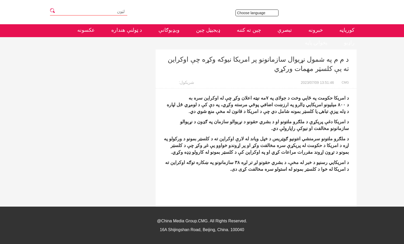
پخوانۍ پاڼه (316, 42)
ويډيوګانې (169, 30)
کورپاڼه (347, 30)
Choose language (257, 13)
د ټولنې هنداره (126, 30)
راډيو (349, 42)
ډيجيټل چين (208, 30)
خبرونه (315, 30)
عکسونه (86, 30)
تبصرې (284, 30)
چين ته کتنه (249, 30)
